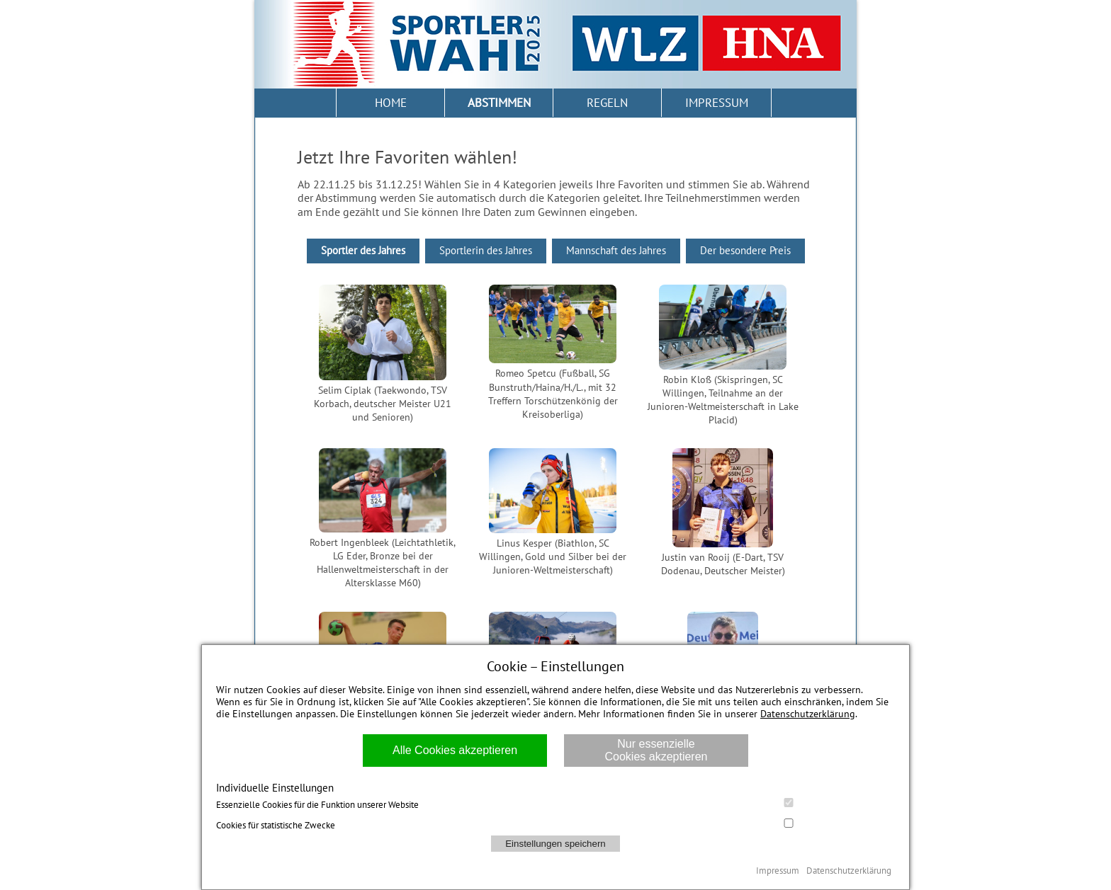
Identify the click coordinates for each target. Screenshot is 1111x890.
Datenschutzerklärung (807, 713)
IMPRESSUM (716, 102)
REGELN (607, 102)
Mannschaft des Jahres (616, 250)
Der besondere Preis (745, 250)
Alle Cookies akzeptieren (455, 750)
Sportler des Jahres (363, 250)
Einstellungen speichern (555, 843)
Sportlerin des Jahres (485, 250)
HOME (391, 102)
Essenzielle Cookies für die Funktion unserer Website (555, 804)
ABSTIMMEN (499, 102)
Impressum (777, 871)
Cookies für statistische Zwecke (555, 824)
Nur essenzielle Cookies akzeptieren (656, 750)
